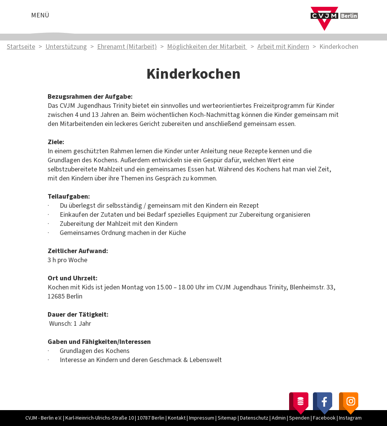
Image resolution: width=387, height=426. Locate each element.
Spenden (299, 418)
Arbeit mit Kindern (283, 46)
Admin (279, 418)
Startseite (21, 46)
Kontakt (177, 418)
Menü (40, 15)
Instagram (350, 418)
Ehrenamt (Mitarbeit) (127, 46)
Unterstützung (66, 46)
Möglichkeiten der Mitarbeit (207, 46)
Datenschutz (254, 418)
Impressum (201, 418)
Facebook (324, 418)
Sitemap (227, 418)
